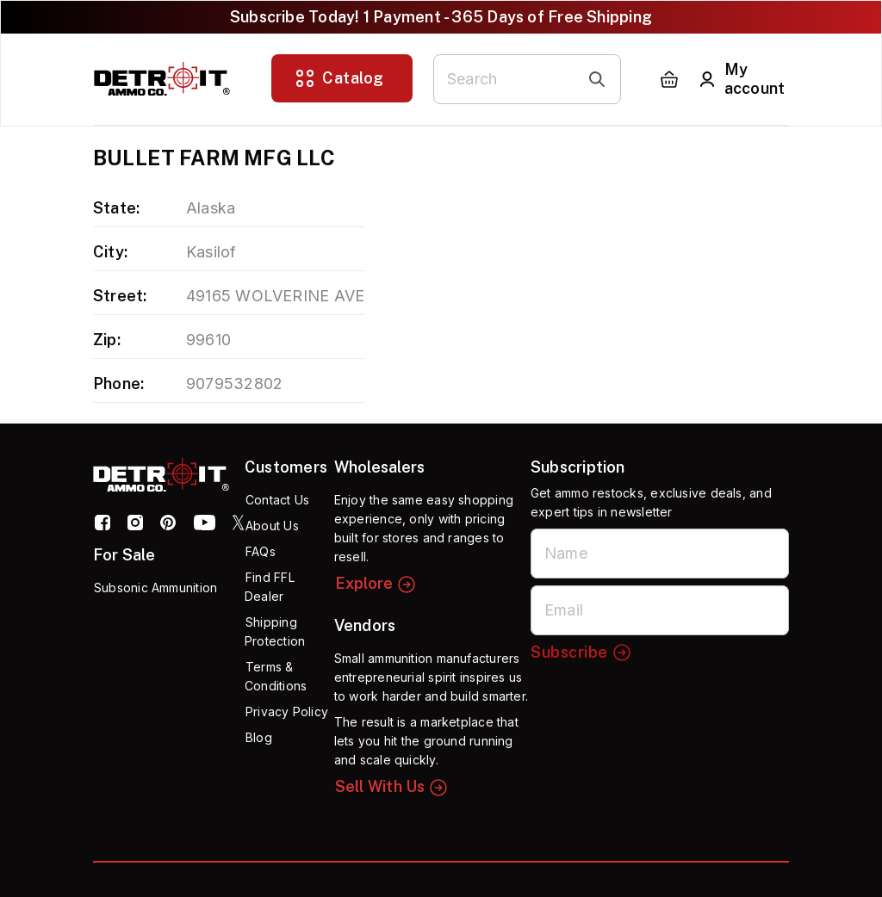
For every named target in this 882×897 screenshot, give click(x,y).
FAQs (260, 551)
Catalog (339, 78)
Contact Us (277, 499)
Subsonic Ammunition (155, 587)
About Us (272, 525)
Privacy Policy (286, 711)
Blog (258, 737)
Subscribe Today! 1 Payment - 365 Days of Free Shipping (441, 17)
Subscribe (581, 652)
